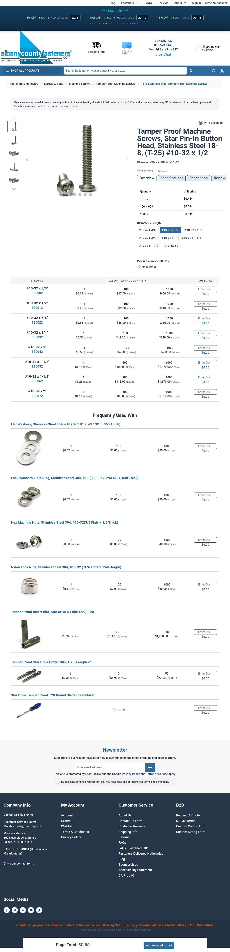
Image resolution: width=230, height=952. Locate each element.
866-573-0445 (163, 45)
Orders (66, 821)
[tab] (198, 178)
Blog (112, 3)
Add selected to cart (159, 945)
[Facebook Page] (7, 910)
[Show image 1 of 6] (63, 194)
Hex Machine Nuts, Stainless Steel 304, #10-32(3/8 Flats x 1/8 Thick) (64, 522)
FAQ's (148, 3)
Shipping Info (128, 832)
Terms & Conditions (75, 832)
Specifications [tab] (171, 178)
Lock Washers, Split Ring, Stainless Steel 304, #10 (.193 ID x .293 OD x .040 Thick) (75, 478)
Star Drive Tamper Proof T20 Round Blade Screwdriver (53, 695)
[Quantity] (205, 289)
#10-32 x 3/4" (148, 238)
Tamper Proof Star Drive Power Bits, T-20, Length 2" (51, 662)
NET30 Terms (185, 821)
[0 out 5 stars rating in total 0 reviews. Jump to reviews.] (152, 171)
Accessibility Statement (135, 870)
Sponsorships (128, 864)
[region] (69, 159)
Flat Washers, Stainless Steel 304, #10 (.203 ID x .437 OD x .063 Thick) (65, 424)
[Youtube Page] (31, 910)
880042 (37, 352)
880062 (37, 381)
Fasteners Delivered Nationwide (141, 853)
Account (67, 815)
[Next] (127, 159)
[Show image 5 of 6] (85, 194)
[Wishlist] (213, 70)
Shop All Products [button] (22, 70)
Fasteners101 (130, 3)
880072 (37, 396)
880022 (37, 322)
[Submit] (150, 767)
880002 (37, 293)
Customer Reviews (132, 826)
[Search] (191, 71)
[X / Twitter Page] (15, 910)
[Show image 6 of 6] (90, 194)
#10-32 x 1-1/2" (149, 245)
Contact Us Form (130, 821)
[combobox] (125, 71)
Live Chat (163, 54)
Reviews (163, 3)
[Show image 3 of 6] (74, 194)
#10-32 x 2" (172, 245)
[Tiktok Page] (39, 910)
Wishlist (66, 826)
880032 (37, 337)
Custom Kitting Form (190, 832)
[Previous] (27, 159)
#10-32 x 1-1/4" (192, 238)
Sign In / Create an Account (209, 3)
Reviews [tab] (220, 178)
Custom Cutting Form (191, 826)
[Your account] (222, 70)
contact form (25, 863)
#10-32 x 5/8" (193, 230)
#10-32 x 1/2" (170, 230)
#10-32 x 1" (169, 238)
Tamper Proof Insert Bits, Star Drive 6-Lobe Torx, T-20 (52, 612)
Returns (124, 837)
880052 (37, 366)
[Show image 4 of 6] (79, 194)
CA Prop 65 (127, 875)
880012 (37, 308)
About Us (180, 3)
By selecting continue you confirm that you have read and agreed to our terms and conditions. (115, 781)
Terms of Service (157, 774)
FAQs (122, 842)
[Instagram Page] (23, 910)
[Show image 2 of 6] (69, 194)
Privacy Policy (131, 774)
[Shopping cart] (207, 48)
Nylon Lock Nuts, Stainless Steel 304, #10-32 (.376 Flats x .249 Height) (66, 567)
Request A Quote (188, 815)
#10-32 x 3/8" (148, 230)
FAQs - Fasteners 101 (134, 848)
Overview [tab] (146, 178)
